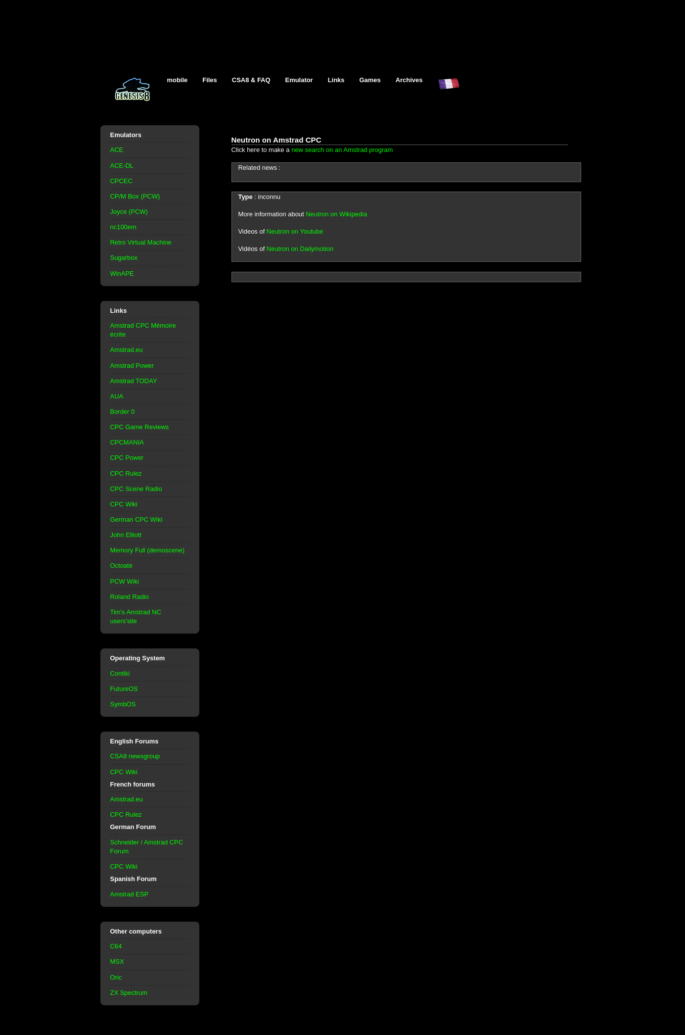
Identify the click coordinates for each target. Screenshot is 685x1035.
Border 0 (122, 411)
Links (336, 80)
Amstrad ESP (129, 894)
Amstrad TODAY (133, 381)
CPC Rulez (126, 473)
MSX (117, 961)
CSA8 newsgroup (135, 756)
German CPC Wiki (136, 519)
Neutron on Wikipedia (336, 214)
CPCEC (121, 181)
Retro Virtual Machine (141, 242)
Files (209, 80)
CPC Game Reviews (139, 427)
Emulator (299, 80)
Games (370, 80)
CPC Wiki (123, 504)
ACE (117, 149)
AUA (117, 396)
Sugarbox (123, 257)
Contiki (120, 673)
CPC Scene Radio (136, 489)
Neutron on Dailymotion (300, 248)
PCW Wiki (124, 581)
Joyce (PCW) (129, 211)
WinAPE (122, 273)
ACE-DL (122, 165)
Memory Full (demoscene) (147, 550)
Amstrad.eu (126, 349)
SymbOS (123, 704)
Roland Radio (129, 596)
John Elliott (125, 535)
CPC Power (127, 457)
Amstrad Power (132, 365)
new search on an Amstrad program (342, 149)
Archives (409, 80)
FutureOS (124, 688)
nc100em (123, 227)
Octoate (121, 565)
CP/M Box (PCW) (135, 196)
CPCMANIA (127, 442)
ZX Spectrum (129, 992)
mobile (177, 80)
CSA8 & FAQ (251, 80)
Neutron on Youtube (295, 231)
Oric (116, 977)
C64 (116, 946)
